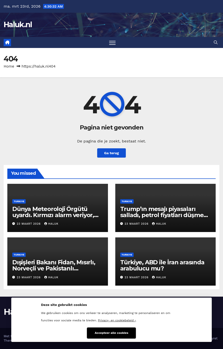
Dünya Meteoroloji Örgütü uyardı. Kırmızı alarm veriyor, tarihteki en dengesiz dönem (53, 215)
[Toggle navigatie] (112, 42)
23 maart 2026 (29, 223)
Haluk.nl (18, 24)
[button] (216, 42)
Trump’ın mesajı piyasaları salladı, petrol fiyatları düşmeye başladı (165, 215)
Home (9, 66)
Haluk (51, 223)
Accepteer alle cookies (111, 333)
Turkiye (19, 201)
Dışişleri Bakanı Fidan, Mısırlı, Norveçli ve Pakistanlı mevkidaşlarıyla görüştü (53, 268)
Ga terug (111, 153)
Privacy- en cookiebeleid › (117, 320)
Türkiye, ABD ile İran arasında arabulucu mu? (162, 265)
